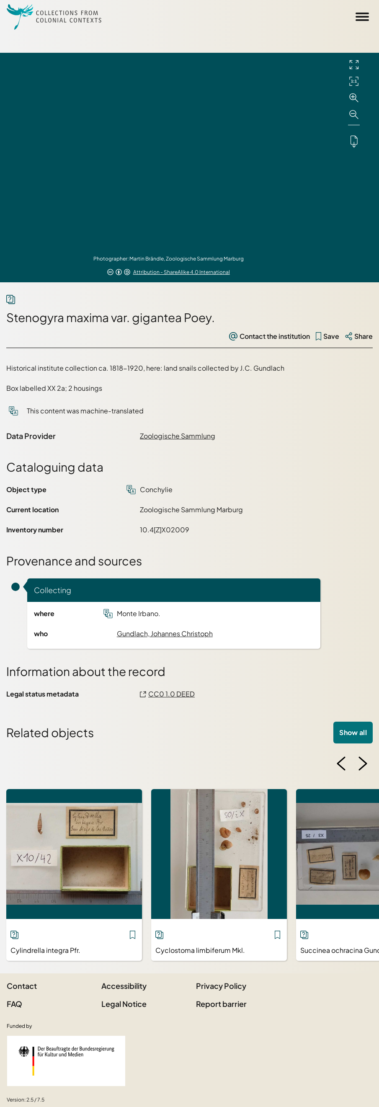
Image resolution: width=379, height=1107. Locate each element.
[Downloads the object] (354, 141)
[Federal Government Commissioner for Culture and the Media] (66, 1061)
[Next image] (363, 763)
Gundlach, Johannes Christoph (165, 633)
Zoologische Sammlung (177, 435)
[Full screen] (354, 64)
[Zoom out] (354, 114)
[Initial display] (354, 81)
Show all (353, 732)
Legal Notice (124, 1004)
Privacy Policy (221, 986)
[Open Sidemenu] (362, 17)
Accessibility (124, 986)
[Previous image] (341, 763)
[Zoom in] (354, 98)
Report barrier (221, 1004)
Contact (22, 986)
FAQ (14, 1004)
